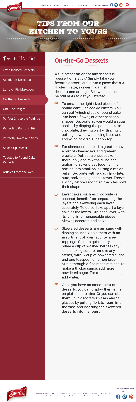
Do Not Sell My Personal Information (94, 396)
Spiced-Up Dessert (15, 148)
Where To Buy (102, 5)
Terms (74, 393)
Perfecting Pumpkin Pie (19, 128)
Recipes (57, 5)
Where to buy (60, 396)
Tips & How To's (84, 5)
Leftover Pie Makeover (18, 89)
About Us (68, 5)
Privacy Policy (62, 393)
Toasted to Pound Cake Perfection (19, 160)
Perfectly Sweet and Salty (20, 138)
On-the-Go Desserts (16, 99)
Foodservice (73, 396)
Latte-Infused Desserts (19, 70)
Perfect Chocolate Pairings (21, 118)
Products (46, 5)
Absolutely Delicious (17, 80)
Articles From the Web (18, 172)
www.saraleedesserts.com (45, 393)
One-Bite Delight (14, 109)
